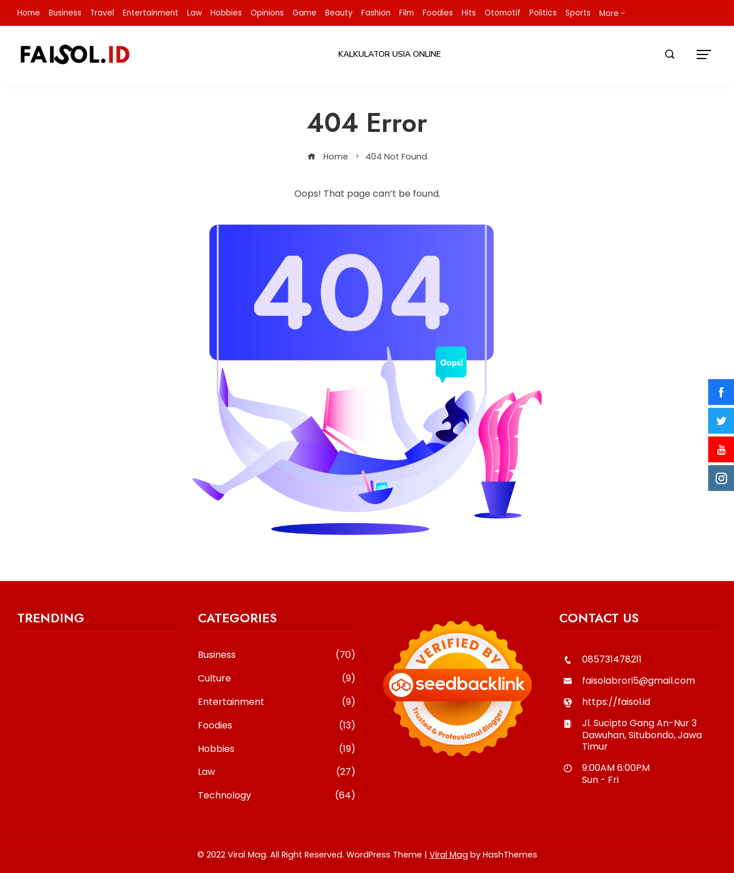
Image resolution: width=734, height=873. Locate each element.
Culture (277, 679)
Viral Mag (449, 854)
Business (277, 655)
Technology (277, 796)
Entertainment (277, 702)
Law (277, 772)
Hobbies (277, 749)
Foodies (277, 726)
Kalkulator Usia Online (389, 54)
